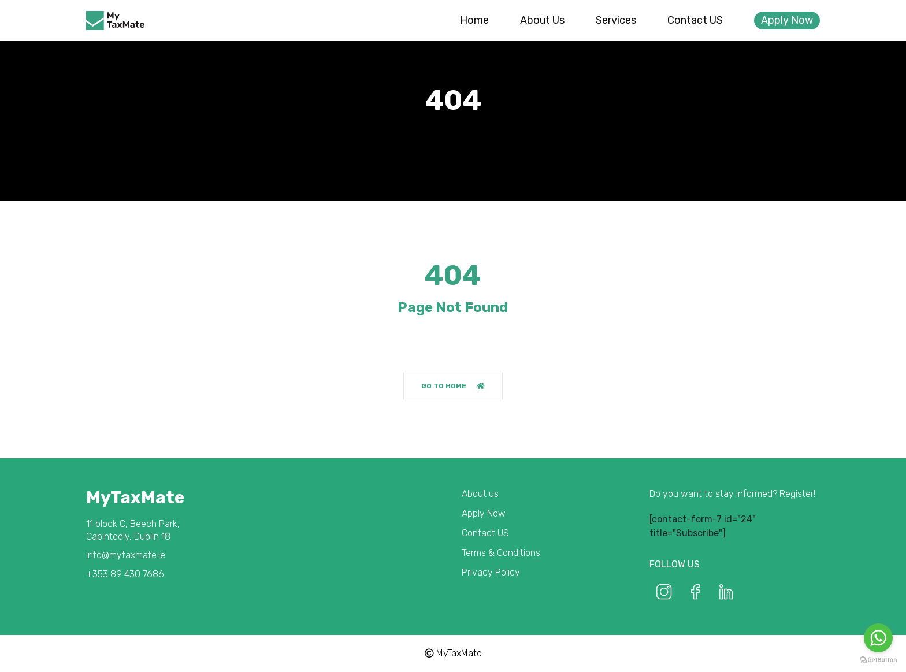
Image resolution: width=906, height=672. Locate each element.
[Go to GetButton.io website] (878, 660)
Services (616, 20)
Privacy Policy (491, 572)
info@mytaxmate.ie (125, 555)
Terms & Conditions (501, 552)
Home (474, 20)
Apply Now (787, 20)
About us (542, 20)
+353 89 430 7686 (125, 574)
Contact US (695, 20)
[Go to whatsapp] (878, 637)
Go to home (453, 386)
